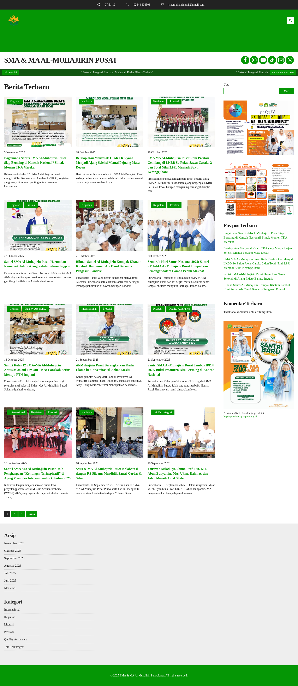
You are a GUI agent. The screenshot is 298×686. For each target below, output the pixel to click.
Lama (31, 514)
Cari (226, 84)
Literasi (14, 308)
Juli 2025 (10, 573)
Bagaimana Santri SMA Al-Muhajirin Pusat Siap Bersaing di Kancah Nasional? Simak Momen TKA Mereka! (35, 162)
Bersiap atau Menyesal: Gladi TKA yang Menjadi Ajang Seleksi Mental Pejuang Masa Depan (108, 162)
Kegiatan (15, 101)
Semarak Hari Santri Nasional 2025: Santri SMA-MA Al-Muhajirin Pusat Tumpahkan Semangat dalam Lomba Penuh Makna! (178, 266)
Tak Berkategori (162, 412)
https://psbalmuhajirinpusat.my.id (240, 416)
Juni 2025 (10, 580)
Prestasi (174, 101)
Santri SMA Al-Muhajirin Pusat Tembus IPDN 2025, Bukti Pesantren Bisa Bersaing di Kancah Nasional (181, 370)
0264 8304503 (137, 4)
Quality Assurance (35, 308)
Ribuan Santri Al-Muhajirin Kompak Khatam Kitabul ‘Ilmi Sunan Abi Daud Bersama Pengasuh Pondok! (109, 266)
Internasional (89, 308)
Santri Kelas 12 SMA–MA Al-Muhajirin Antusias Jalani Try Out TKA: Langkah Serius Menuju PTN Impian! (37, 370)
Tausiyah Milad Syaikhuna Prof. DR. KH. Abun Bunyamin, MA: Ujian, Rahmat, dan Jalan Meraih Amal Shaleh (178, 473)
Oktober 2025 (12, 550)
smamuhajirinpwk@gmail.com (182, 4)
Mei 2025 (10, 588)
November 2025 (14, 543)
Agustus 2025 (12, 565)
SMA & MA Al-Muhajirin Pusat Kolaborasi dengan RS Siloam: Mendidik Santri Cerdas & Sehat (109, 473)
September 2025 (14, 558)
